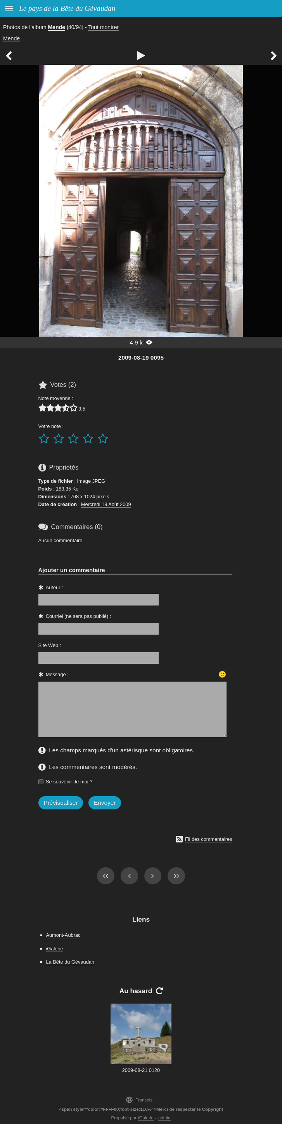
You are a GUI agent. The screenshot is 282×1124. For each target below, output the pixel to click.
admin (164, 1117)
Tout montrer (103, 27)
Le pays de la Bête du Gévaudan (67, 8)
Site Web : (49, 645)
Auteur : (54, 587)
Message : (57, 674)
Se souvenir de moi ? (69, 782)
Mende (56, 27)
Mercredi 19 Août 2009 (106, 504)
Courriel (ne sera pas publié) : (78, 616)
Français (139, 1099)
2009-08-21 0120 (141, 1070)
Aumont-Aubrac (63, 935)
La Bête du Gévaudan (70, 962)
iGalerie (54, 949)
